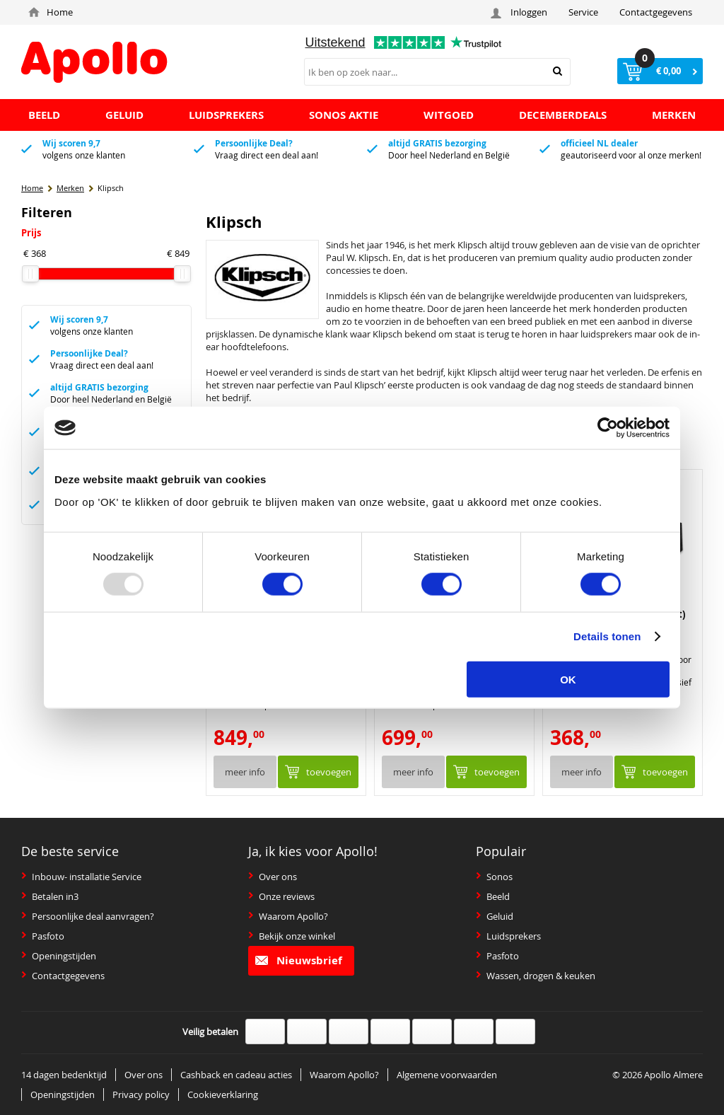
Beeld (493, 896)
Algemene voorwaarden (447, 1074)
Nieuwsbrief (298, 960)
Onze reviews (281, 896)
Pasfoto (42, 936)
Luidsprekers (508, 936)
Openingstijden (58, 955)
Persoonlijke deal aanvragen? (87, 916)
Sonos (494, 876)
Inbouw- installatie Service (81, 876)
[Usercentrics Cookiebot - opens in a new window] (608, 428)
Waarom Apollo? (288, 916)
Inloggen (520, 12)
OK (568, 679)
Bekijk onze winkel (291, 936)
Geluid (494, 916)
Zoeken (557, 71)
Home (50, 12)
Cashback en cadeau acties (236, 1074)
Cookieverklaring (222, 1094)
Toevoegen (328, 772)
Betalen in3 (49, 896)
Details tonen (607, 636)
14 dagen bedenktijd (64, 1074)
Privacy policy (141, 1094)
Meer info (245, 772)
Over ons (272, 876)
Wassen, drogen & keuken (535, 975)
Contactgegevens (655, 12)
